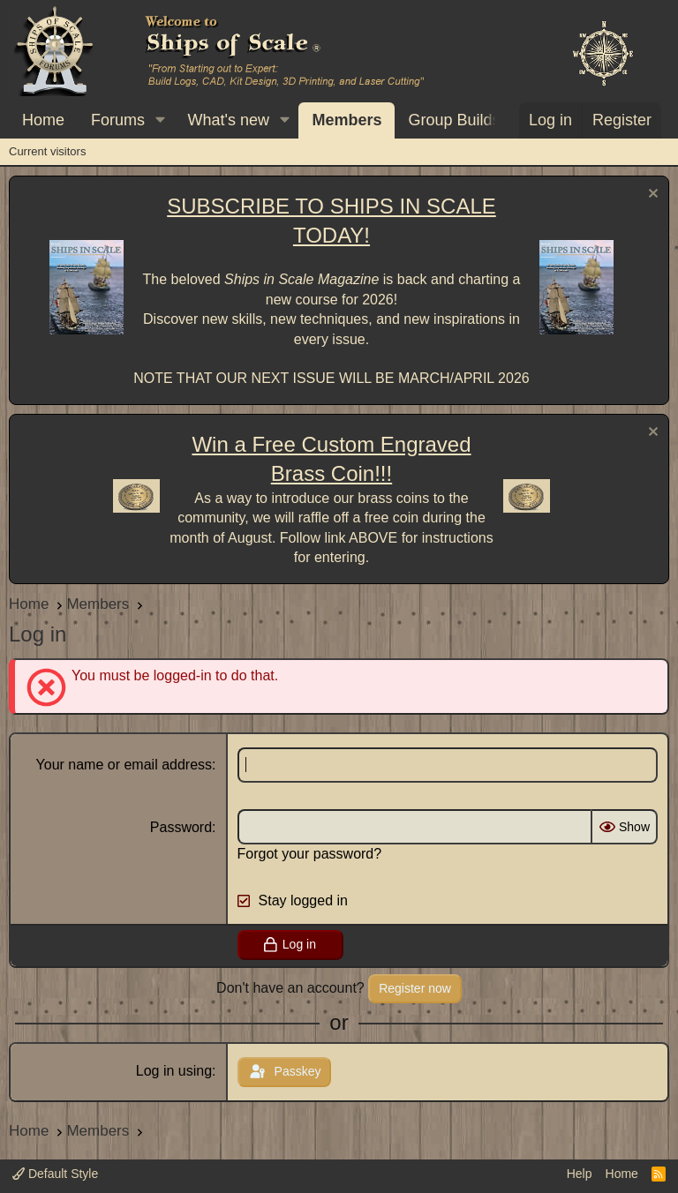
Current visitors (47, 151)
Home (43, 120)
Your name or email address (124, 764)
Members (346, 120)
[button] (161, 120)
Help (579, 1174)
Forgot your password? (309, 853)
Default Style (55, 1174)
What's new (228, 120)
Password (181, 827)
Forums (118, 120)
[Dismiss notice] (651, 195)
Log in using (174, 1070)
